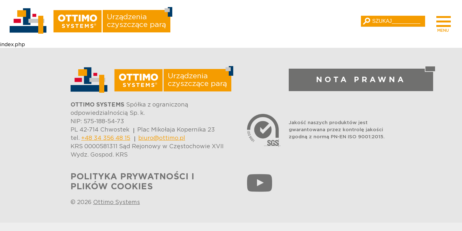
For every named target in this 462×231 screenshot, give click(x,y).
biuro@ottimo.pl (161, 138)
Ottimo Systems (116, 202)
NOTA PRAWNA (361, 80)
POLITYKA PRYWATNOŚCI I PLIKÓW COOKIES (132, 182)
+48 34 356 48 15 (105, 138)
